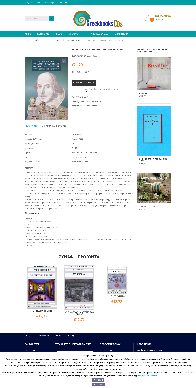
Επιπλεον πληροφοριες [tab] (54, 126)
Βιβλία (37, 40)
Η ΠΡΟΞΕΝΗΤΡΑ (117, 296)
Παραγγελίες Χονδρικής (65, 336)
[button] (64, 61)
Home (27, 40)
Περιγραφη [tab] (31, 126)
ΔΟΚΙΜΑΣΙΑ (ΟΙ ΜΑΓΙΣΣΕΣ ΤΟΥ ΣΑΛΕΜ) (79, 313)
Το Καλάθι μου (106, 350)
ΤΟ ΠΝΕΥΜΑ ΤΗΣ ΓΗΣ (41, 310)
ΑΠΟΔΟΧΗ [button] (98, 380)
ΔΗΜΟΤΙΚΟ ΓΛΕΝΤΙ (147, 206)
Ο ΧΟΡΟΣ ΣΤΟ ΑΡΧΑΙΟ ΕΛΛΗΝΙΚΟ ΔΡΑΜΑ (153, 160)
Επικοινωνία (44, 336)
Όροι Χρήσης (30, 350)
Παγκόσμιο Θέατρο (74, 40)
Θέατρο (58, 40)
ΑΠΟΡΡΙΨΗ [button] (98, 384)
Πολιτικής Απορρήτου (147, 375)
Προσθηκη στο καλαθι (83, 83)
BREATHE (143, 93)
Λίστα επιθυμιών (50, 3)
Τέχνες (47, 40)
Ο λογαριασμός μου (32, 3)
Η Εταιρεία (29, 336)
